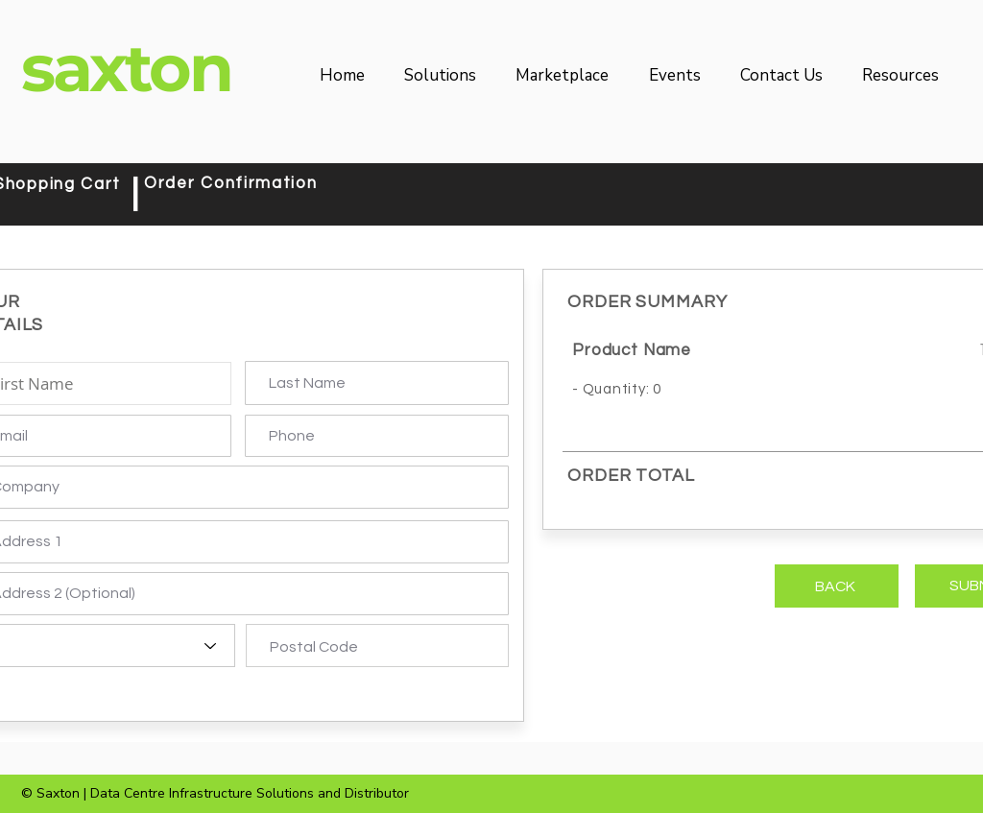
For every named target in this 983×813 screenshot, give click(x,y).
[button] (446, 75)
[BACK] (837, 586)
